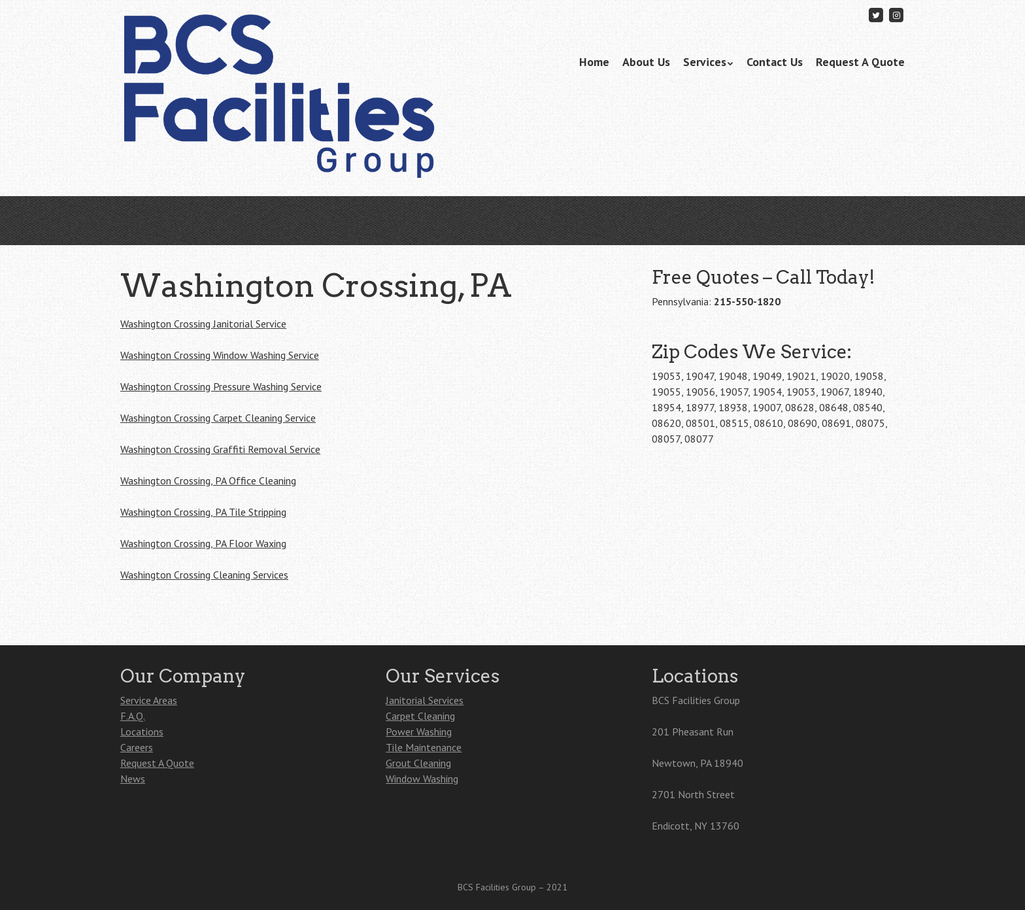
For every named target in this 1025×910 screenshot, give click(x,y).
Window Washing (422, 778)
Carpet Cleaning (420, 715)
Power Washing (419, 731)
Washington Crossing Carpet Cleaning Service (218, 417)
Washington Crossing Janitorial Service (203, 323)
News (132, 778)
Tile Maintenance (424, 747)
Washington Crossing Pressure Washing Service (221, 386)
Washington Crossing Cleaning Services (204, 574)
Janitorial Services (424, 700)
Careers (136, 747)
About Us (646, 61)
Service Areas (148, 700)
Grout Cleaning (418, 762)
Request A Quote (860, 61)
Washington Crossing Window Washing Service (219, 355)
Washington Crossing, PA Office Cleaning (208, 480)
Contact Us (775, 61)
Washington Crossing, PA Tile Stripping (203, 511)
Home (594, 61)
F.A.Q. (132, 715)
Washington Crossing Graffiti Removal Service (220, 449)
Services (704, 61)
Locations (141, 731)
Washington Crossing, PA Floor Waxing (203, 543)
